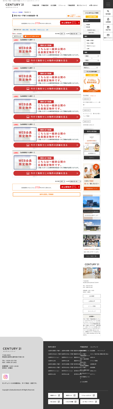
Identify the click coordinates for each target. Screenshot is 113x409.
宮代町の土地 (77, 374)
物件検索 (108, 12)
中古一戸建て (33, 29)
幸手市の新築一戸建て (68, 364)
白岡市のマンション (53, 371)
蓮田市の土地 (77, 361)
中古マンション (41, 29)
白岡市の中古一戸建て (54, 367)
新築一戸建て (26, 29)
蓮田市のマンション (79, 357)
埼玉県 (87, 27)
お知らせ (92, 357)
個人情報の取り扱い (103, 354)
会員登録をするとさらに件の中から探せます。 (50, 23)
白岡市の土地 (52, 374)
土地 (47, 29)
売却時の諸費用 (84, 366)
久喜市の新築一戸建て (54, 350)
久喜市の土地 (52, 361)
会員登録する (92, 153)
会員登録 (108, 20)
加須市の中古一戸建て (68, 354)
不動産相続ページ (85, 355)
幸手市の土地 (65, 374)
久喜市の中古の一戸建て (55, 354)
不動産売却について (91, 188)
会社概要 (91, 296)
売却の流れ (83, 362)
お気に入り (93, 371)
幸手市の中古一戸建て (68, 367)
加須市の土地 (65, 361)
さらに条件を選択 (92, 71)
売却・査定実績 (84, 359)
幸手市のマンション (67, 371)
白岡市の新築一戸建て (54, 364)
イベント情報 (92, 306)
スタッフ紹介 (94, 354)
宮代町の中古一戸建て (80, 367)
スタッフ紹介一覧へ (91, 256)
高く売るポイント (85, 373)
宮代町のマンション (79, 371)
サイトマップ (92, 311)
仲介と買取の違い (85, 370)
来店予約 (108, 28)
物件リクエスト (108, 36)
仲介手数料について (85, 377)
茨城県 (87, 24)
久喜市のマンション (53, 357)
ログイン (91, 157)
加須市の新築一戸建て (68, 350)
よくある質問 (83, 382)
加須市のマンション (67, 357)
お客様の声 (92, 301)
